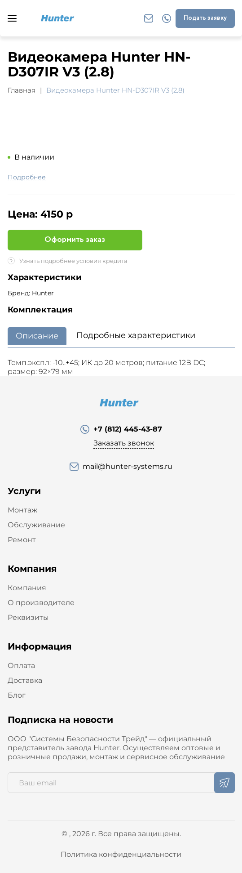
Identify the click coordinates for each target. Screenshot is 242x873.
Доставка (25, 680)
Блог (17, 695)
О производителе (41, 602)
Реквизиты (28, 617)
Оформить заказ (74, 239)
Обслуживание (36, 525)
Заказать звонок (123, 443)
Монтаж (22, 510)
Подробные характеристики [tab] (135, 335)
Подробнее (27, 177)
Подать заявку (205, 17)
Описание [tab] (37, 336)
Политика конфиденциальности (121, 854)
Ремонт (22, 539)
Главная (21, 90)
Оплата (21, 665)
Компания (27, 587)
